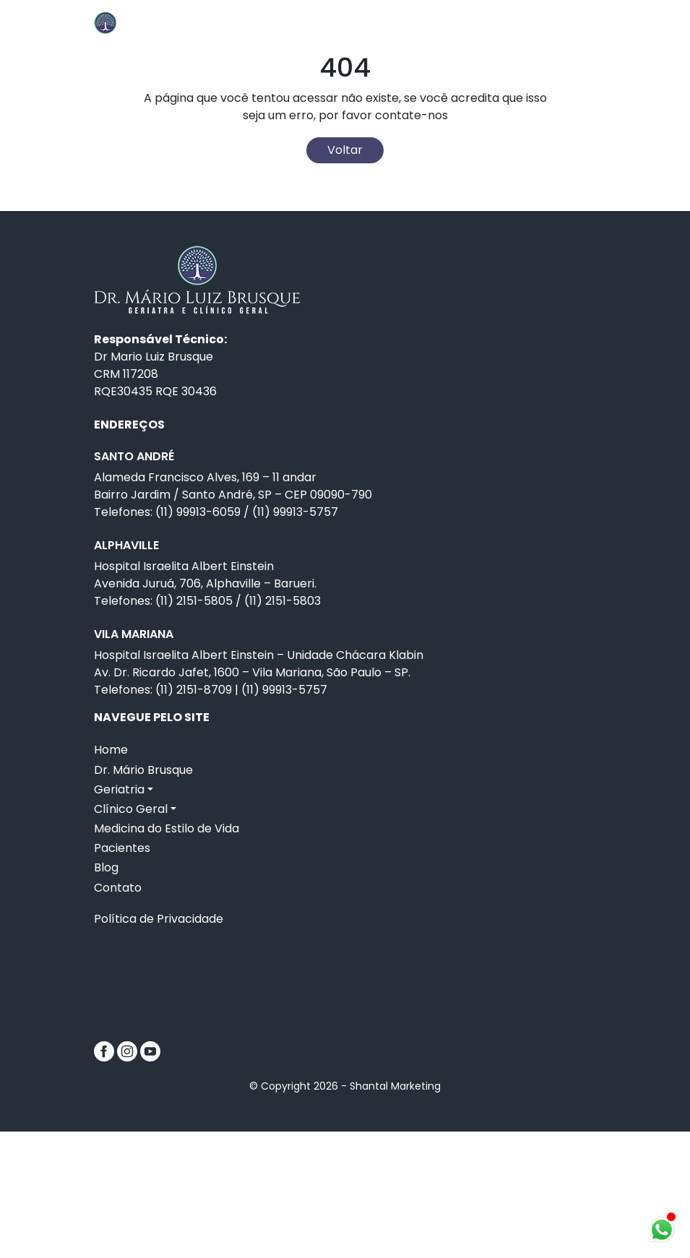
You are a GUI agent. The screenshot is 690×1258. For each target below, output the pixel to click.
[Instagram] (128, 1176)
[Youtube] (150, 1176)
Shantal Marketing (395, 1212)
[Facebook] (105, 1176)
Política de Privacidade (158, 1045)
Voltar (345, 276)
